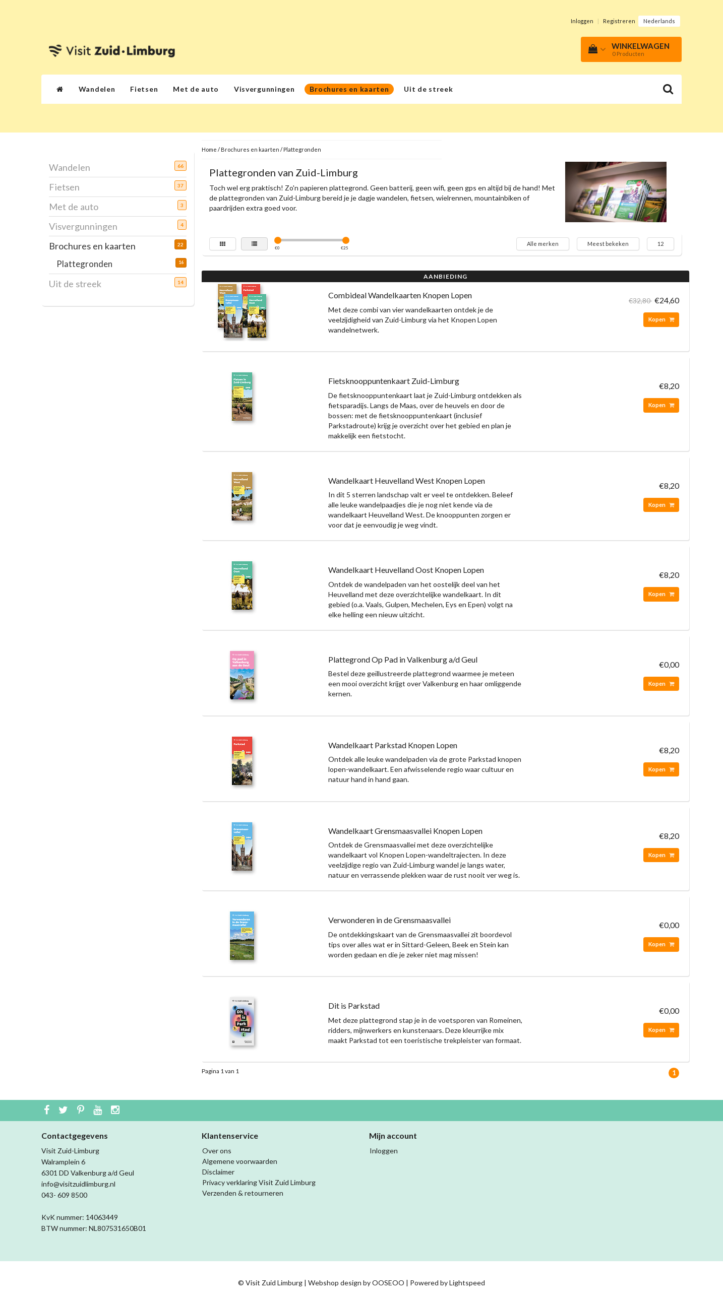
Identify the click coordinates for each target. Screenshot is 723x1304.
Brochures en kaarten (349, 89)
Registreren (619, 21)
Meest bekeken (608, 243)
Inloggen (582, 21)
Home (209, 149)
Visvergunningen (264, 89)
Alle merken (543, 243)
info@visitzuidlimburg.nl (78, 1184)
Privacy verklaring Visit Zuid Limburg (259, 1182)
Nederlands (659, 21)
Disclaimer (218, 1171)
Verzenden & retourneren (242, 1193)
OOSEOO (388, 1282)
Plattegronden (88, 263)
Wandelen (97, 89)
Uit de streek (428, 89)
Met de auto (196, 89)
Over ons (216, 1150)
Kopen (661, 319)
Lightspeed (467, 1282)
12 (660, 243)
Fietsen (144, 89)
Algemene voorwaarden (239, 1161)
